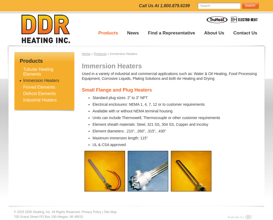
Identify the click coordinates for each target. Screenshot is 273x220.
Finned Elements (39, 87)
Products (108, 33)
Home (86, 54)
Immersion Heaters (41, 80)
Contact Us (245, 33)
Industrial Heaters (40, 100)
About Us (214, 33)
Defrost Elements (39, 93)
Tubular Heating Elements (38, 71)
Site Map (110, 212)
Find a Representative (171, 33)
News (133, 33)
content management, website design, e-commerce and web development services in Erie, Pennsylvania (243, 217)
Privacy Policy (92, 212)
